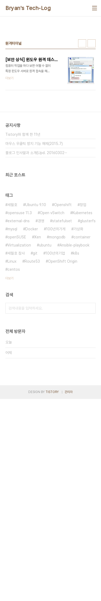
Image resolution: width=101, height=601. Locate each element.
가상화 (78, 330)
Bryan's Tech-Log (28, 8)
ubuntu (45, 346)
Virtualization (19, 346)
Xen (37, 338)
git (35, 354)
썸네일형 (82, 144)
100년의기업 (55, 354)
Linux (12, 362)
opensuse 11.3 (20, 314)
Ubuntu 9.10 (35, 306)
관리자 (69, 594)
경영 (41, 322)
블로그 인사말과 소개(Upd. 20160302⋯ (36, 254)
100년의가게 (55, 330)
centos (14, 370)
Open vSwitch (52, 314)
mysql (12, 330)
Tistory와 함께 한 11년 (22, 235)
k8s (76, 354)
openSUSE (17, 338)
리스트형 (92, 144)
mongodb (57, 338)
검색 (90, 409)
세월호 (12, 306)
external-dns (19, 322)
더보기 (9, 379)
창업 (83, 306)
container (82, 338)
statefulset (62, 322)
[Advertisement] (50, 75)
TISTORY (52, 594)
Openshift (63, 306)
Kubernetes (82, 314)
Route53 (32, 362)
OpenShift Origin (62, 362)
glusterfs (88, 322)
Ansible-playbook (74, 346)
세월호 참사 (16, 354)
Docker (31, 330)
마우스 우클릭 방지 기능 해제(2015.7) (34, 244)
